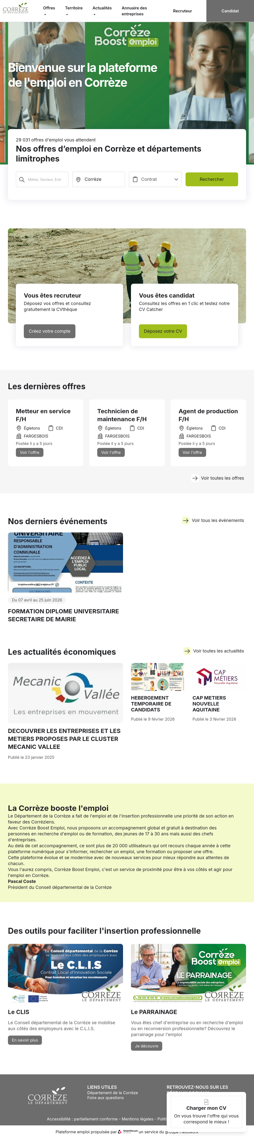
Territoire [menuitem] (74, 7)
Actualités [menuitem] (102, 7)
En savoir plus (25, 1049)
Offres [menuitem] (49, 7)
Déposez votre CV (163, 334)
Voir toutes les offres (217, 482)
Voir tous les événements (212, 526)
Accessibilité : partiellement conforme (82, 1120)
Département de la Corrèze (112, 1094)
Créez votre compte (49, 334)
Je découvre (146, 1055)
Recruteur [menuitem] (182, 10)
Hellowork (189, 1133)
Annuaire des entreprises (134, 10)
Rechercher (212, 179)
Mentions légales (137, 1120)
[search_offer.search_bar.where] (98, 179)
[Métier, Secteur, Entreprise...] (42, 179)
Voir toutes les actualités (213, 656)
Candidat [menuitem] (230, 10)
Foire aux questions (105, 1099)
